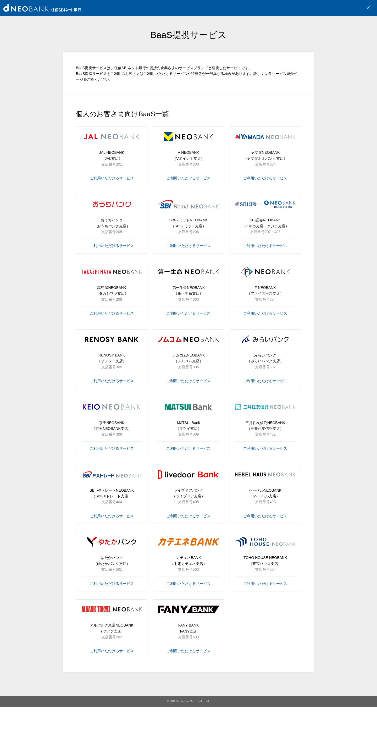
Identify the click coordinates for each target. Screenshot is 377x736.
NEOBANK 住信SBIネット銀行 (42, 8)
